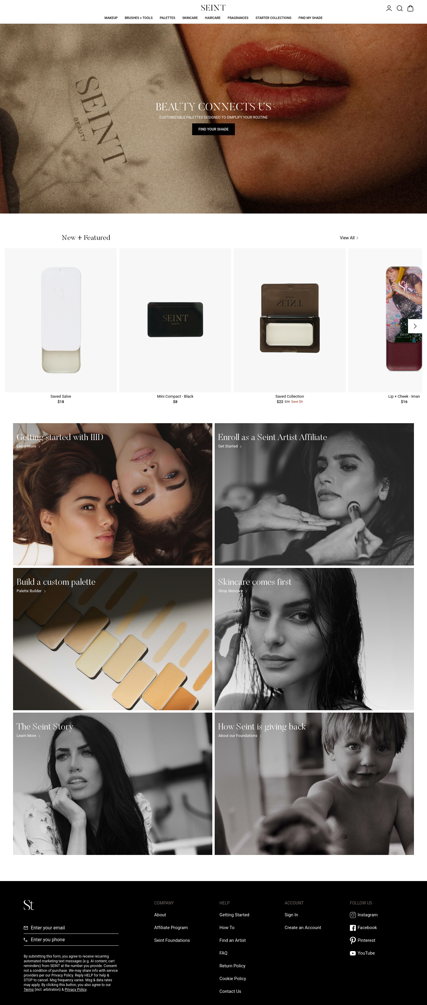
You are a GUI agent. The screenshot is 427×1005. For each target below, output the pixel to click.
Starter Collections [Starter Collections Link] (273, 18)
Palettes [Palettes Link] (167, 18)
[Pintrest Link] (376, 940)
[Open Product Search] (399, 8)
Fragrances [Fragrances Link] (238, 18)
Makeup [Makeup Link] (110, 18)
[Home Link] (213, 8)
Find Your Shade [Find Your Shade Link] (213, 129)
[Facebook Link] (376, 928)
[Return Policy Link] (232, 966)
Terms (29, 990)
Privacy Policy (75, 990)
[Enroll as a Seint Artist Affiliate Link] (314, 494)
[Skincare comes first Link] (314, 639)
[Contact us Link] (230, 991)
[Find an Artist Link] (232, 940)
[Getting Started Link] (234, 915)
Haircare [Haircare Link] (213, 18)
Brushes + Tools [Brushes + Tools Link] (139, 18)
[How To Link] (227, 927)
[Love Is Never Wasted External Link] (172, 940)
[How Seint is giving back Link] (314, 784)
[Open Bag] (410, 8)
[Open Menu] (388, 8)
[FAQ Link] (223, 953)
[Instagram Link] (376, 915)
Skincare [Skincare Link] (190, 18)
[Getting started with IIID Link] (112, 494)
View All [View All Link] (349, 238)
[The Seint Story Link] (112, 784)
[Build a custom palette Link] (112, 639)
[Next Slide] (415, 326)
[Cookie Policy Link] (232, 978)
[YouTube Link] (376, 953)
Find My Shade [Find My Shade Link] (311, 18)
